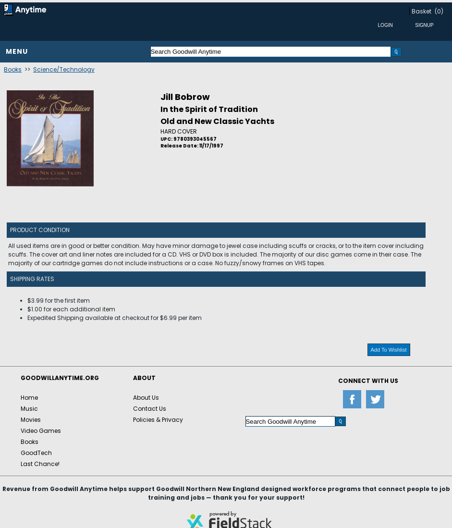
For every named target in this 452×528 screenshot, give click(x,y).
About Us (146, 397)
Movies (31, 420)
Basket (421, 11)
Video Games (41, 431)
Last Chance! (40, 464)
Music (29, 409)
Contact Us (149, 409)
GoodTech (36, 453)
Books (13, 69)
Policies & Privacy (158, 420)
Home (29, 397)
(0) (439, 11)
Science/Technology (64, 69)
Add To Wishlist (389, 350)
